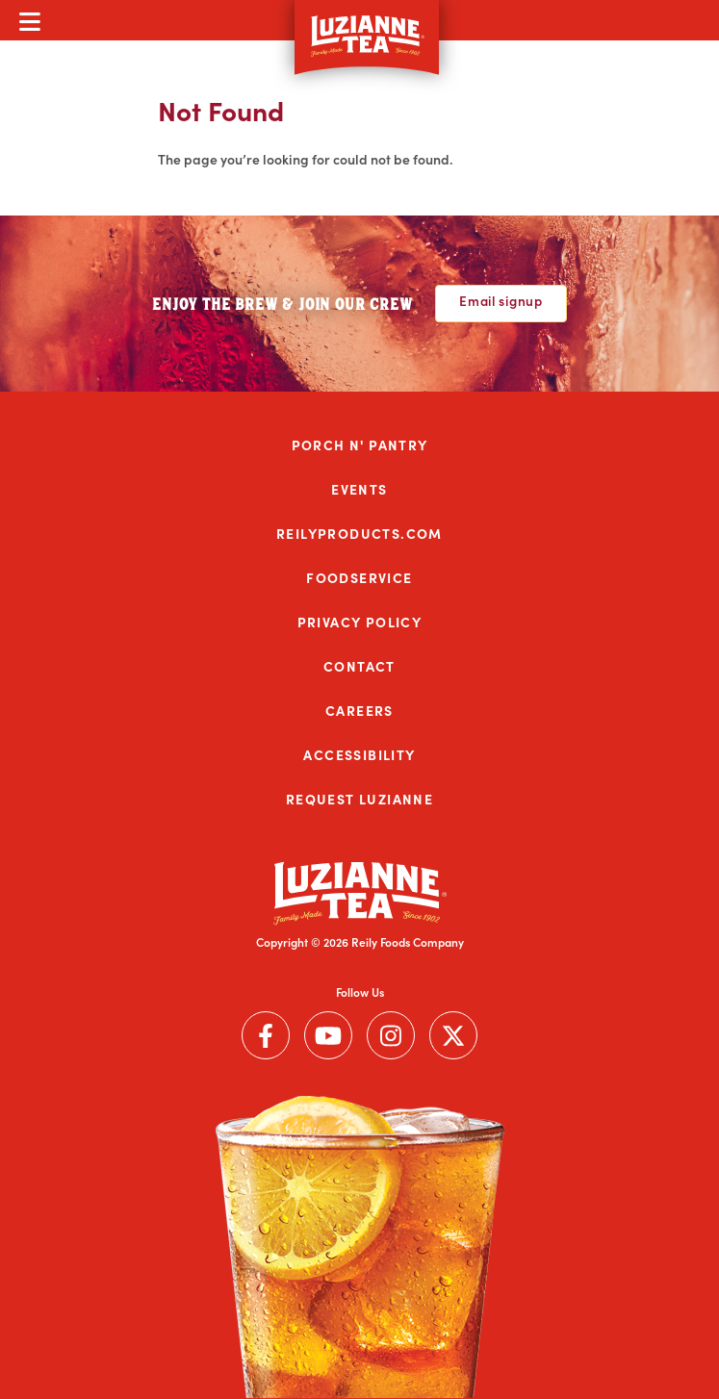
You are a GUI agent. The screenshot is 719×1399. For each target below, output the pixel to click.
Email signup (500, 301)
